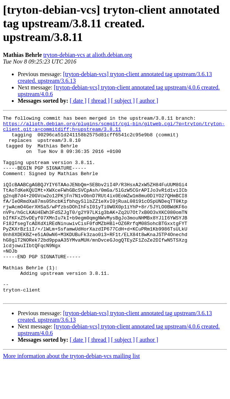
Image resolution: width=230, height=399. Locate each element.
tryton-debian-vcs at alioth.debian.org (87, 55)
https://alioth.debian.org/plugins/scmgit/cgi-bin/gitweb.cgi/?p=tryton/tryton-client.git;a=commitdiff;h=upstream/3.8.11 (114, 129)
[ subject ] (123, 101)
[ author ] (147, 101)
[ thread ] (99, 101)
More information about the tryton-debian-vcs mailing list (71, 392)
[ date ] (78, 101)
